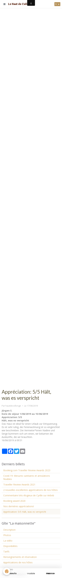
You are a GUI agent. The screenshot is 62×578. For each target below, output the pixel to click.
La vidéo (7, 540)
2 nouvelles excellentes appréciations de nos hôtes (30, 490)
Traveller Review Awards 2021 (19, 484)
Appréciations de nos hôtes (18, 562)
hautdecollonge (13, 405)
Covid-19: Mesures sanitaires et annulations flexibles (26, 477)
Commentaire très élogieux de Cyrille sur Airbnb (28, 495)
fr (56, 4)
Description (9, 529)
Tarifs (6, 551)
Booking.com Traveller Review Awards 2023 (26, 470)
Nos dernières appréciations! (18, 506)
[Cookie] (6, 571)
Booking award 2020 (14, 500)
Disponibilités (10, 546)
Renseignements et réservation (20, 557)
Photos (7, 535)
